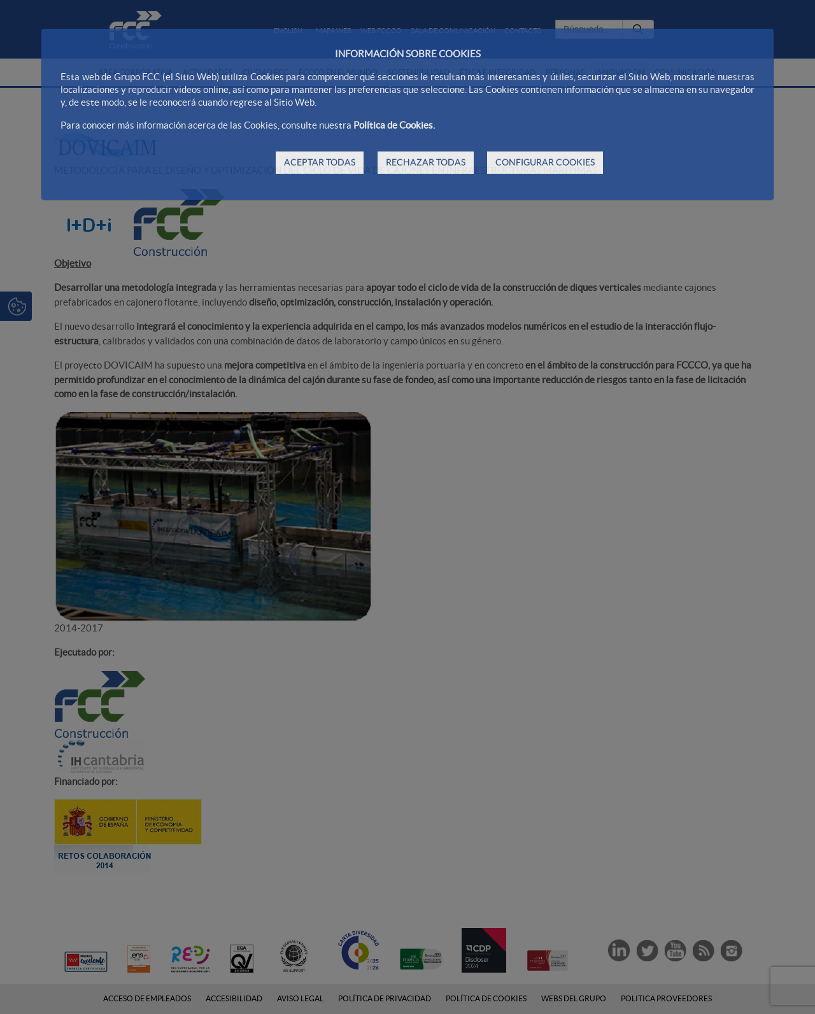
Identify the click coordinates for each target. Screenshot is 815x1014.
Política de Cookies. (394, 125)
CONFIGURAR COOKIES (545, 162)
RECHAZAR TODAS (425, 162)
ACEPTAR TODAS (319, 162)
